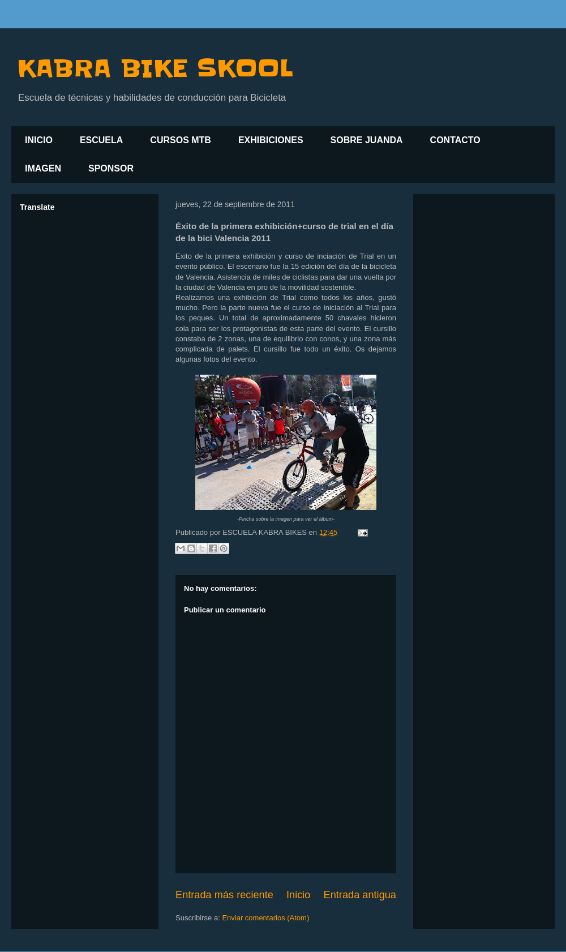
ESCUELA (101, 140)
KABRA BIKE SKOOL (155, 68)
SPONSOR (111, 168)
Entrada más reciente (224, 894)
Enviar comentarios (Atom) (265, 918)
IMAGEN (43, 168)
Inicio (298, 894)
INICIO (39, 140)
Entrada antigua (360, 894)
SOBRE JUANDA (367, 140)
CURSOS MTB (180, 140)
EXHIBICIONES (270, 140)
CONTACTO (455, 140)
